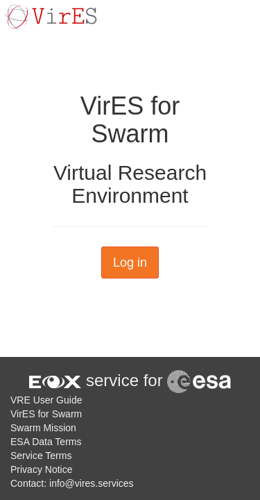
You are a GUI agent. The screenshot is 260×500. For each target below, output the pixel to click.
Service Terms (40, 455)
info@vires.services (91, 483)
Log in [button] (130, 262)
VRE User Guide (46, 400)
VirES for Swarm (46, 413)
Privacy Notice (41, 469)
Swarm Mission (43, 427)
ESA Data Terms (45, 441)
